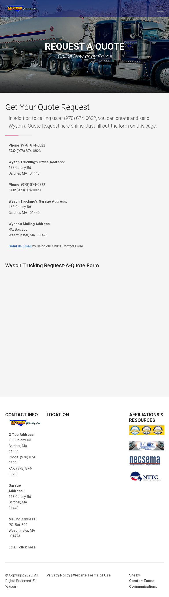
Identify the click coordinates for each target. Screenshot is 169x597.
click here (27, 547)
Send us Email (20, 246)
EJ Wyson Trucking (30, 10)
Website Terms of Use (92, 575)
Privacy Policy (58, 575)
